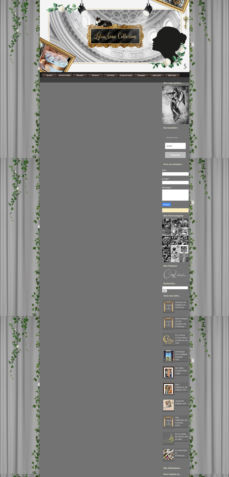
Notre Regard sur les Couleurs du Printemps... (181, 322)
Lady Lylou (156, 75)
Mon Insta (172, 75)
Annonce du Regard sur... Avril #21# (181, 305)
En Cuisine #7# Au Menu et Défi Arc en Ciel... (181, 339)
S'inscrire (175, 155)
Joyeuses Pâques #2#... (181, 402)
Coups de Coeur (126, 75)
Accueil (49, 75)
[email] (175, 146)
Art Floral (110, 75)
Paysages (141, 75)
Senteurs (95, 75)
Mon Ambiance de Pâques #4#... (181, 387)
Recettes (80, 75)
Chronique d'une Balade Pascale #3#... (181, 355)
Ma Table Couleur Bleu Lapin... (181, 370)
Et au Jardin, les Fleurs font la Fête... (181, 436)
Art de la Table (64, 75)
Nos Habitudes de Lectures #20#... (181, 421)
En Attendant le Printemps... (181, 453)
